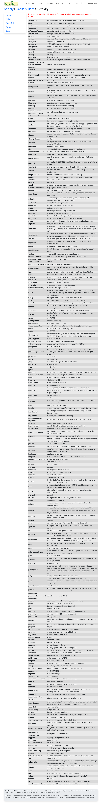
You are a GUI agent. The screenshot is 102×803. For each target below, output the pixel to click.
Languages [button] (49, 3)
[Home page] (11, 3)
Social (8, 31)
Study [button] (76, 3)
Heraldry (9, 15)
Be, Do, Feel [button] (29, 3)
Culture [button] (39, 3)
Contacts (92, 3)
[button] (82, 3)
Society (9, 9)
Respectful (10, 23)
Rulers (8, 27)
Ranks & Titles (25, 9)
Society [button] (68, 3)
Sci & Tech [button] (59, 3)
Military (9, 19)
